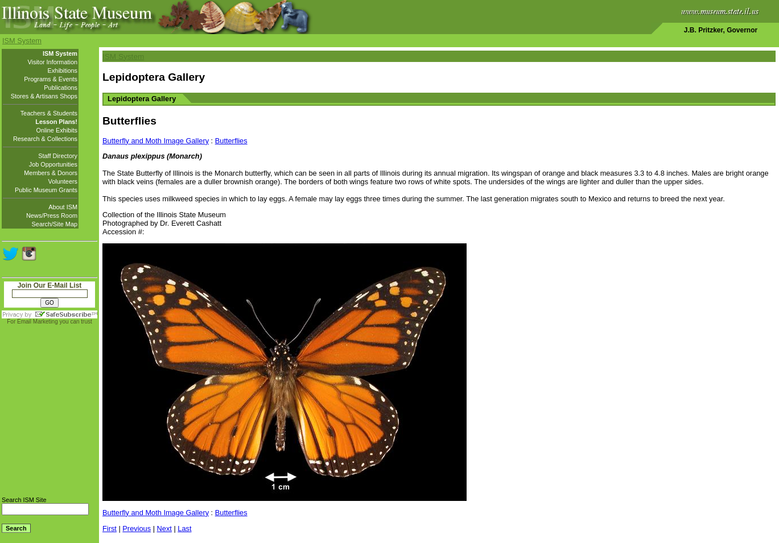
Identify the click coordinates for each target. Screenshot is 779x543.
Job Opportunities (53, 164)
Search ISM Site (24, 499)
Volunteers (62, 181)
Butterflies (231, 140)
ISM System (22, 40)
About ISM (62, 207)
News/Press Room (51, 215)
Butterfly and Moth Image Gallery (155, 140)
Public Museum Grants (46, 189)
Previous (136, 528)
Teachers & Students (48, 113)
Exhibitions (62, 70)
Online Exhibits (56, 130)
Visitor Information (52, 62)
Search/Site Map (54, 224)
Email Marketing (37, 321)
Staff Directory (57, 155)
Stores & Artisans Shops (44, 96)
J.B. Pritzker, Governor (720, 30)
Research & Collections (45, 138)
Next (164, 528)
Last (184, 528)
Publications (60, 87)
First (109, 528)
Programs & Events (50, 79)
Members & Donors (50, 172)
